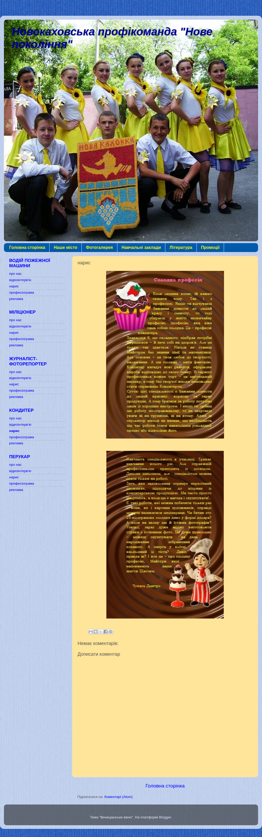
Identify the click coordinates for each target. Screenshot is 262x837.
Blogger (165, 817)
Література (181, 247)
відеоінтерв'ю (20, 280)
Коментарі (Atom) (118, 797)
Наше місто (65, 247)
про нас (15, 274)
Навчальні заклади (141, 247)
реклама (16, 299)
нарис (14, 286)
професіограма (21, 292)
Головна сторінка (27, 247)
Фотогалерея (99, 247)
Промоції (210, 247)
